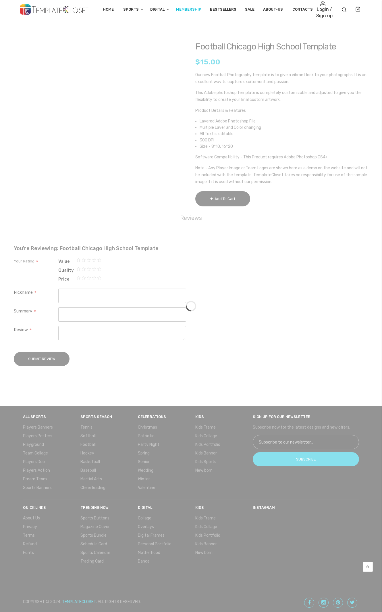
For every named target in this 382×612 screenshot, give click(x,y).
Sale (249, 9)
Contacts (302, 9)
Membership (188, 9)
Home (108, 9)
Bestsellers (223, 9)
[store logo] (54, 9)
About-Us (273, 9)
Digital (157, 9)
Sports (131, 9)
